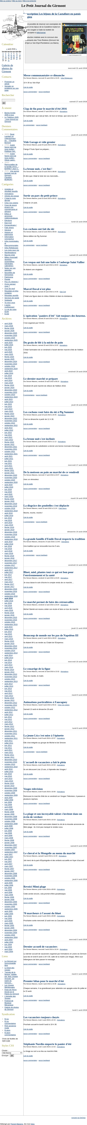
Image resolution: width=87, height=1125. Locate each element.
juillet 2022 (9, 430)
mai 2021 (8, 463)
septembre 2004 (11, 937)
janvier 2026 (9, 331)
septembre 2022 (11, 425)
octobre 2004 (10, 935)
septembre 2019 (11, 511)
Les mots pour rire (12, 250)
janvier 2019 (9, 530)
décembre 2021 (11, 447)
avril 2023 (8, 409)
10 (8, 55)
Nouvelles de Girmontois (10, 274)
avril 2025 (8, 352)
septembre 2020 (11, 482)
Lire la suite (28, 87)
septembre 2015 (11, 624)
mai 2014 (8, 662)
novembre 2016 (11, 591)
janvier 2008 (9, 843)
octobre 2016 (10, 594)
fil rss (7, 1019)
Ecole (7, 314)
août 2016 (9, 598)
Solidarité (8, 300)
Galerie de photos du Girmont (7, 68)
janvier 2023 (9, 416)
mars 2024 (9, 383)
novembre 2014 (11, 648)
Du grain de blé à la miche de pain (43, 342)
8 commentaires (29, 395)
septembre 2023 (11, 397)
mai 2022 (8, 435)
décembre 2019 (11, 504)
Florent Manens (17, 1124)
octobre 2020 (10, 480)
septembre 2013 (11, 681)
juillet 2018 (9, 544)
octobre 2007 (10, 850)
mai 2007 (8, 861)
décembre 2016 (11, 589)
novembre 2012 (11, 705)
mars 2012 (9, 724)
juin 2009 (8, 802)
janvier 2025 (9, 359)
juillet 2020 (9, 487)
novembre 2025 (11, 335)
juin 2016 (8, 603)
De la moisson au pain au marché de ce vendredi (51, 472)
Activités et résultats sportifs (11, 190)
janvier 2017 (9, 587)
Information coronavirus (9, 238)
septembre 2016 (11, 596)
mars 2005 (9, 923)
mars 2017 (9, 582)
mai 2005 (8, 918)
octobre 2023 (10, 395)
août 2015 (9, 627)
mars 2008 (9, 838)
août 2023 (9, 399)
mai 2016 (8, 605)
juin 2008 (8, 831)
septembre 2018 (11, 539)
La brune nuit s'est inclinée (39, 438)
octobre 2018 (10, 537)
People (7, 279)
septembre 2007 (11, 852)
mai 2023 (8, 406)
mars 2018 (9, 553)
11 (11, 55)
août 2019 (9, 513)
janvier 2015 (9, 643)
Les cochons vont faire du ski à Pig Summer (49, 412)
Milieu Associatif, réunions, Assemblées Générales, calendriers (11, 261)
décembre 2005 (11, 902)
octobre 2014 (10, 650)
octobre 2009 (10, 793)
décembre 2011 (11, 731)
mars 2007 (9, 866)
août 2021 (9, 456)
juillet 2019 (9, 515)
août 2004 (9, 940)
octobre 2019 (10, 508)
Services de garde (12, 298)
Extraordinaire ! (11, 225)
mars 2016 (9, 610)
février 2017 (9, 584)
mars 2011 (9, 752)
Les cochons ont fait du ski (39, 229)
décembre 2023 (11, 390)
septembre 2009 (11, 795)
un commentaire (29, 125)
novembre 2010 (11, 762)
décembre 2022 (11, 418)
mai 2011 (8, 748)
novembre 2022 (11, 421)
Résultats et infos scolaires (11, 292)
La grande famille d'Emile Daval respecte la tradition (54, 538)
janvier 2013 (9, 700)
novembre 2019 (11, 506)
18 (11, 57)
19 (14, 57)
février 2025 (9, 357)
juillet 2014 (9, 658)
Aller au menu (17, 1)
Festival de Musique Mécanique (9, 1003)
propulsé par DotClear (78, 1118)
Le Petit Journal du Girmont (43, 6)
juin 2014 (8, 660)
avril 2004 (8, 949)
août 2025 (9, 342)
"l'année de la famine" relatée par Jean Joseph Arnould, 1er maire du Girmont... (11, 977)
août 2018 (9, 542)
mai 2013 (8, 691)
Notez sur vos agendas (10, 269)
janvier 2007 (9, 871)
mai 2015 (8, 634)
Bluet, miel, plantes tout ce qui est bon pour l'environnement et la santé (49, 574)
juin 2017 (8, 575)
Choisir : (5, 1050)
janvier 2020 (9, 501)
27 (17, 59)
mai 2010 (8, 776)
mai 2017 (8, 577)
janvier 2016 (9, 615)
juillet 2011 (9, 743)
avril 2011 (8, 750)
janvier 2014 (9, 672)
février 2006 (9, 897)
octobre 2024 (10, 366)
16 (5, 57)
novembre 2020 (11, 477)
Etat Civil (63, 292)
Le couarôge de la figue (37, 668)
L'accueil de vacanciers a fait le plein (45, 762)
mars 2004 (9, 951)
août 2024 (9, 371)
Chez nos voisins (63, 705)
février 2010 (9, 783)
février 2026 (9, 328)
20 (17, 57)
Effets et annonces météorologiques (11, 216)
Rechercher (8, 95)
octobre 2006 (10, 878)
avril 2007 (8, 864)
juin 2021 (8, 461)
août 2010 (9, 769)
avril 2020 (8, 494)
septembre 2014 (11, 653)
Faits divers (63, 508)
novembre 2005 (11, 904)
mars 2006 (9, 895)
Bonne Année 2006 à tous (10, 114)
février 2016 (9, 613)
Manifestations (10, 252)
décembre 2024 (11, 361)
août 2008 (9, 826)
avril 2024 (8, 380)
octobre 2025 (10, 338)
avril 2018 (8, 551)
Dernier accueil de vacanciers (40, 946)
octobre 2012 (10, 707)
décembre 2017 (11, 560)
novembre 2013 (11, 677)
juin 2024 (8, 376)
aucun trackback (44, 92)
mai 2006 (8, 890)
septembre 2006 (11, 880)
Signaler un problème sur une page (12, 88)
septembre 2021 (11, 454)
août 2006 (9, 883)
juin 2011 (8, 745)
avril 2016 (8, 608)
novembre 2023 (11, 392)
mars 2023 (9, 411)
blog (32, 1124)
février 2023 (9, 414)
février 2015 (9, 641)
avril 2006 (8, 892)
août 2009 (9, 798)
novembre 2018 (11, 534)
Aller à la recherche (29, 1)
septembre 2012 (11, 710)
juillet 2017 (9, 572)
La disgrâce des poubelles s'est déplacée (46, 505)
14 (20, 55)
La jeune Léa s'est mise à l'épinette (44, 735)
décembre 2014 (11, 646)
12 (14, 55)
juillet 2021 (9, 459)
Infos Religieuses (66, 78)
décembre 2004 (11, 930)
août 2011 (9, 741)
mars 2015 (9, 639)
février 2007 (9, 869)
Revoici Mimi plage (35, 886)
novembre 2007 (11, 847)
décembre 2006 (11, 873)
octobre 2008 (10, 821)
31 (8, 60)
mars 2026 (9, 326)
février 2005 (9, 925)
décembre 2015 (11, 617)
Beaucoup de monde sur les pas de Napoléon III (51, 635)
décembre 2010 (11, 760)
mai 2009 (8, 805)
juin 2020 (8, 489)
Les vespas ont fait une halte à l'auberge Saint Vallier (54, 262)
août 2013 (9, 684)
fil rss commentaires (10, 1022)
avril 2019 (8, 522)
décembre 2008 (11, 816)
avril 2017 (8, 579)
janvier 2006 (9, 899)
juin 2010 (8, 774)
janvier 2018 (9, 558)
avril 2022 (8, 437)
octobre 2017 (10, 565)
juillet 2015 (9, 629)
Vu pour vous (10, 303)
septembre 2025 (11, 340)
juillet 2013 (9, 686)
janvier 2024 (9, 387)
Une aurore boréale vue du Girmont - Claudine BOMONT (12, 175)
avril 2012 (8, 722)
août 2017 (9, 570)
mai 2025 (8, 350)
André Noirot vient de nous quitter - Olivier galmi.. (10, 157)
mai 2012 (8, 719)
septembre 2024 (11, 369)
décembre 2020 (11, 475)
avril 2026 (8, 323)
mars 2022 (9, 440)
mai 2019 (8, 520)
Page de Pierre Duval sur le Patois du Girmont (12, 992)
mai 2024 (8, 378)
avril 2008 (8, 835)
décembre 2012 (11, 703)
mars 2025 (9, 354)
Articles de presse (12, 196)
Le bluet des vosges (9, 969)
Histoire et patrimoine (9, 233)
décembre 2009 (11, 788)
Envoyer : (6, 1055)
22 (3, 59)
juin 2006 (8, 888)
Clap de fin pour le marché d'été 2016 (45, 108)
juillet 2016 (9, 601)
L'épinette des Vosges (10, 997)
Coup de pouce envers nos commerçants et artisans (11, 208)
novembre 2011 (11, 733)
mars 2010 (9, 781)
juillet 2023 (9, 402)
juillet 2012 (9, 715)
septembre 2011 (11, 738)
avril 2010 (8, 778)
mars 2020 (9, 496)
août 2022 (9, 428)
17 (8, 57)
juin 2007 (8, 859)
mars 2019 (9, 525)
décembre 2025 (11, 333)
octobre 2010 (10, 764)
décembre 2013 (11, 674)
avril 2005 (8, 921)
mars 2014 (9, 667)
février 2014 (9, 670)
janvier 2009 (9, 814)
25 (11, 59)
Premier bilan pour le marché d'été (44, 981)
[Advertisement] (55, 1095)
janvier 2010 (9, 786)
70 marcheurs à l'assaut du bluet (42, 913)
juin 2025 (8, 347)
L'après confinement (9, 306)
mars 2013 (9, 696)
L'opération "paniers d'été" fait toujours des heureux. (55, 315)
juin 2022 (8, 432)
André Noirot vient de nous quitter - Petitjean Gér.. (10, 148)
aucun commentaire (30, 92)
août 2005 (9, 911)
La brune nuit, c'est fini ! (38, 168)
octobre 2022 (10, 423)
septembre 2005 (11, 909)
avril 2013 (8, 693)
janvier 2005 (9, 928)
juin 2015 (8, 632)
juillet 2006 (9, 885)
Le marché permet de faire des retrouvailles (49, 602)
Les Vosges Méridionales (10, 986)
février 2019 (9, 527)
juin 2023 (8, 404)
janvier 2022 (9, 444)
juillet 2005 (9, 914)
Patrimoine (9, 277)
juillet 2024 (9, 373)
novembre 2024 (11, 364)
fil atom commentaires (10, 1034)
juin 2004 (8, 944)
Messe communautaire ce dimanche (44, 75)
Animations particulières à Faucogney (45, 702)
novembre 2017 (11, 563)
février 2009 (9, 812)
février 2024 (9, 385)
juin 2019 (8, 518)
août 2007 (9, 854)
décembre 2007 (11, 845)
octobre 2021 (10, 451)
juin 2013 (8, 688)
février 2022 (9, 442)
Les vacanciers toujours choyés (41, 1017)
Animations (63, 111)
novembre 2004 (11, 933)
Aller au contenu (5, 1)
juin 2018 (8, 546)
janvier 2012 (9, 729)
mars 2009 (9, 809)
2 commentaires (29, 522)
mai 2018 (8, 549)
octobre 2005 (10, 906)
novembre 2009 (11, 790)
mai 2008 (8, 833)
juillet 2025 (9, 345)
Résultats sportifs (11, 295)
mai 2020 (8, 492)
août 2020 (9, 485)
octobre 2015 (10, 622)
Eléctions (8, 220)
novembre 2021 (11, 449)
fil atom (7, 1030)
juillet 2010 (9, 771)
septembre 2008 (11, 824)
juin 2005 (8, 916)
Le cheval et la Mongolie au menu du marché (49, 853)
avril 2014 (8, 665)
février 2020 (9, 499)
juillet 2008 (9, 828)
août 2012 (9, 712)
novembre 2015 (11, 620)
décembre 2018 (11, 532)
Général (8, 230)
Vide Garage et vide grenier (39, 142)
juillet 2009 (9, 800)
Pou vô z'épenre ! (11, 282)
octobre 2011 (10, 736)
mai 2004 (8, 947)
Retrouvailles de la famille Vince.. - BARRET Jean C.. (12, 166)
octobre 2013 (10, 679)
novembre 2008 (11, 819)
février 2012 (9, 726)
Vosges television (33, 788)
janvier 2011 (9, 757)
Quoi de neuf (10, 289)
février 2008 (9, 840)
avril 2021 (8, 466)
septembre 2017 (11, 568)
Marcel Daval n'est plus (37, 289)
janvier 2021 (9, 473)
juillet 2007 (9, 857)
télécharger (41, 33)
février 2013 (9, 698)
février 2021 (9, 470)
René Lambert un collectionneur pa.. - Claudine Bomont (10, 138)
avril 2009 (8, 807)
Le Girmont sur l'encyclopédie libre (10, 963)
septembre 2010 (11, 767)
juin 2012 (8, 717)
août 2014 (9, 655)
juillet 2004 (9, 942)
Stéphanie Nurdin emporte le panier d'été (47, 1044)
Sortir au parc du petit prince (41, 195)
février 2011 (9, 755)
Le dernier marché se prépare (41, 378)
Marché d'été (10, 255)
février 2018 (9, 556)
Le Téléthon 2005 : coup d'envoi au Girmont (11, 119)
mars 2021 (9, 468)
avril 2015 (8, 636)
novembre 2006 (11, 876)
